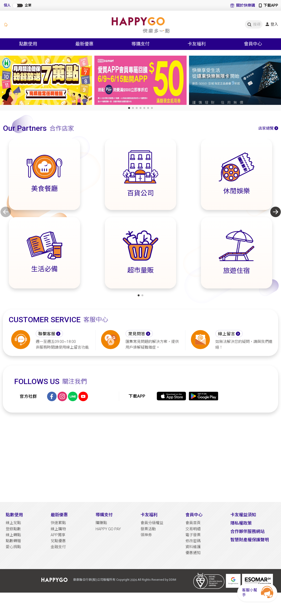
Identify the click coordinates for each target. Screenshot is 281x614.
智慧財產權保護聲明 (249, 539)
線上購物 (58, 529)
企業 (28, 5)
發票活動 (148, 529)
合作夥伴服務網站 (247, 531)
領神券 (146, 535)
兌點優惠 (58, 541)
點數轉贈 (13, 541)
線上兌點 (13, 523)
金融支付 (58, 547)
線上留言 (226, 333)
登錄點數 (13, 529)
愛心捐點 (13, 547)
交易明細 (193, 529)
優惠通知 (193, 553)
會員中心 (194, 514)
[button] (129, 108)
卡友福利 (149, 514)
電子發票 (193, 535)
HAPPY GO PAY (108, 529)
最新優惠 (59, 514)
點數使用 (14, 514)
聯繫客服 (46, 333)
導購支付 (104, 514)
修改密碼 (193, 541)
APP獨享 (58, 535)
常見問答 (136, 333)
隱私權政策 (241, 523)
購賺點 (101, 523)
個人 (7, 5)
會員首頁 (193, 523)
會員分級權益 (151, 523)
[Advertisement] (140, 457)
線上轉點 (13, 535)
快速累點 (58, 523)
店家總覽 (266, 128)
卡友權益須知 (243, 514)
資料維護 (193, 547)
